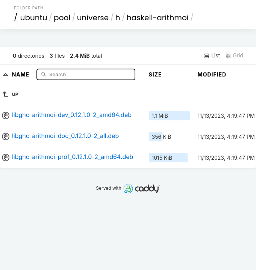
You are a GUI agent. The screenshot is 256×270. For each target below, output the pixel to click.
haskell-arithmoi (158, 17)
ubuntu (33, 17)
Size (155, 74)
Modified (212, 74)
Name (21, 74)
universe (93, 17)
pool (62, 17)
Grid (234, 55)
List (212, 55)
